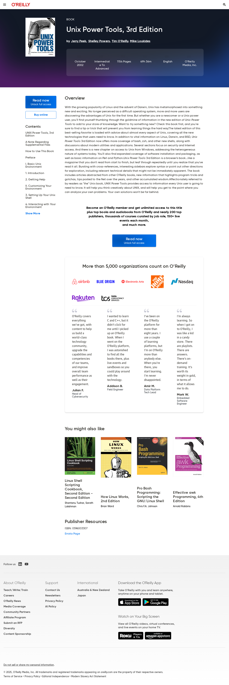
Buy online (41, 115)
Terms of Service (13, 676)
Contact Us (52, 590)
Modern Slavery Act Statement (88, 676)
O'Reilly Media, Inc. (190, 63)
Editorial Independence (55, 676)
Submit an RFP (13, 623)
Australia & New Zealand (93, 590)
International (87, 583)
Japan (81, 595)
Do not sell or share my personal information (29, 664)
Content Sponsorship (17, 634)
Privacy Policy (54, 601)
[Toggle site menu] (4, 4)
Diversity (9, 628)
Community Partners (17, 612)
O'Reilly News (12, 601)
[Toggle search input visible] (224, 4)
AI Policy (50, 606)
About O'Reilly (15, 583)
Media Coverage (15, 606)
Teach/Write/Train (16, 590)
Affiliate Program (15, 617)
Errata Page (72, 533)
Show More (32, 213)
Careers (9, 595)
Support (51, 583)
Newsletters (52, 595)
